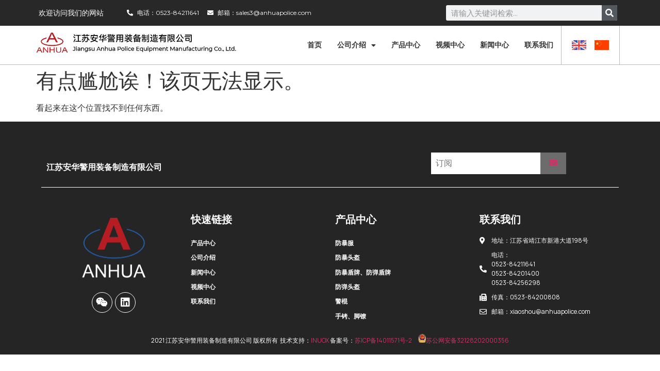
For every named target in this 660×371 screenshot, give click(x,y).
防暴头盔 (347, 257)
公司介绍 (356, 45)
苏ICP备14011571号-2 (383, 340)
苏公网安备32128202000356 (463, 340)
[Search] (609, 13)
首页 (314, 44)
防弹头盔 (347, 286)
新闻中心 (494, 44)
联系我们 (538, 44)
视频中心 (450, 44)
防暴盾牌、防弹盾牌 (363, 272)
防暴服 (344, 243)
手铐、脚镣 (350, 316)
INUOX (320, 340)
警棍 (341, 301)
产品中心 (405, 44)
